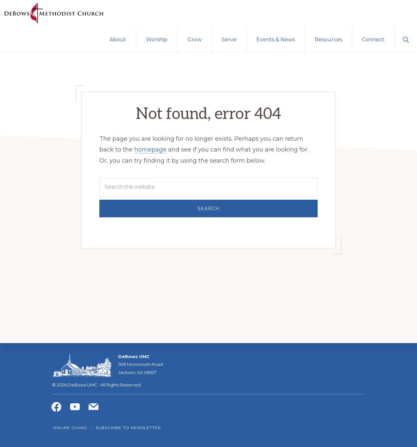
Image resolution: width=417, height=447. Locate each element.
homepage (150, 149)
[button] (406, 39)
